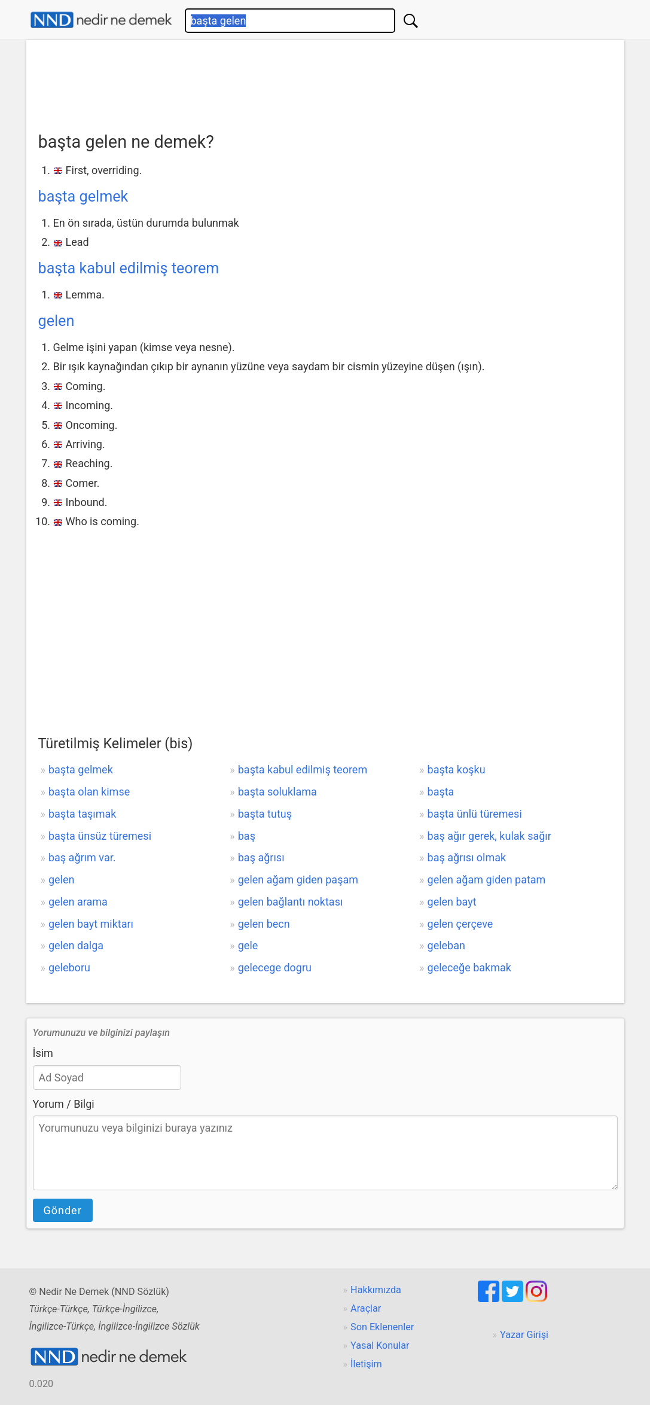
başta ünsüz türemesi (99, 836)
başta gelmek (83, 196)
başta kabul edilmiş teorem (128, 268)
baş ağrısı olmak (467, 857)
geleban (446, 945)
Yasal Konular (379, 1345)
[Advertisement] (325, 82)
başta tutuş (265, 813)
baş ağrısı (261, 857)
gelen (56, 321)
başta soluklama (277, 791)
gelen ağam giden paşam (298, 879)
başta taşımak (82, 813)
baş (246, 836)
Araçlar (365, 1308)
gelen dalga (75, 945)
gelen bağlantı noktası (290, 901)
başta (441, 791)
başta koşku (457, 769)
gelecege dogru (275, 967)
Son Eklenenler (382, 1327)
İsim (43, 1053)
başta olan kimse (89, 791)
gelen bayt (452, 901)
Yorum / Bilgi (63, 1104)
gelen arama (78, 901)
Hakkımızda (375, 1290)
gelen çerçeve (460, 924)
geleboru (69, 967)
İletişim (366, 1364)
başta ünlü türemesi (475, 813)
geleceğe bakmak (469, 967)
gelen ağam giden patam (487, 879)
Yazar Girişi (524, 1334)
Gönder (63, 1210)
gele (248, 945)
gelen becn (264, 924)
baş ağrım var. (82, 857)
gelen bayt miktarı (90, 924)
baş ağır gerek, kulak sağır (489, 836)
